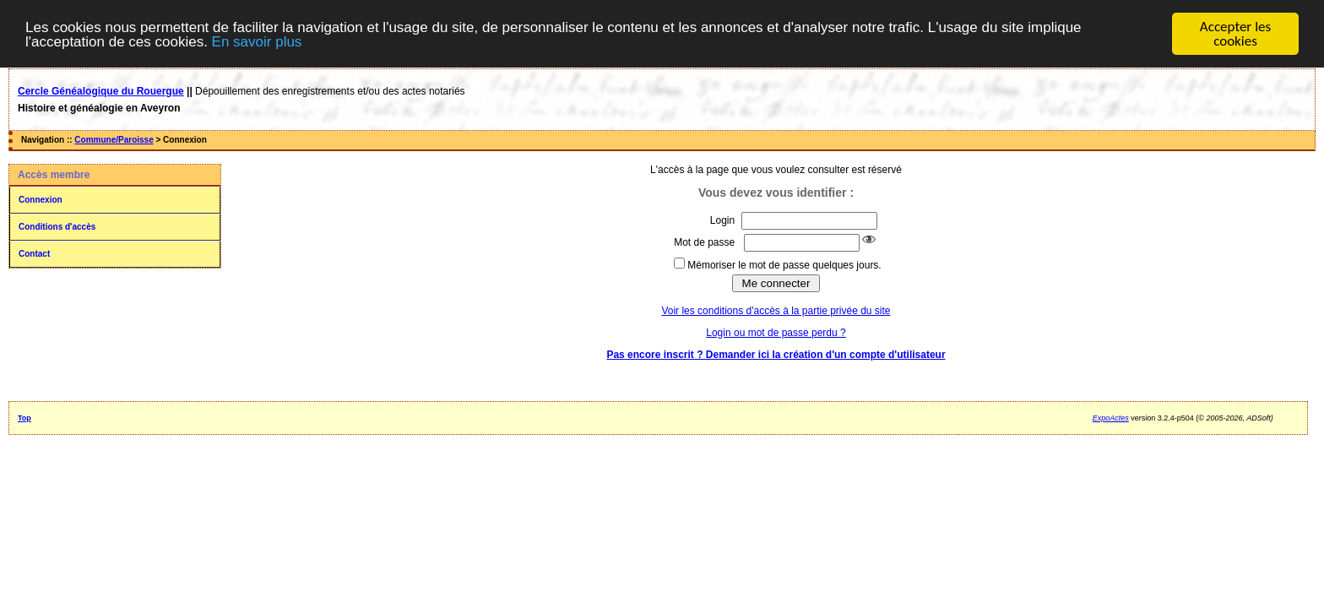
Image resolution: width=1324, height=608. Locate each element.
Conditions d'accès (57, 226)
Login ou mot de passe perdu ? (775, 332)
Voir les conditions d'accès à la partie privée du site (775, 310)
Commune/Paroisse (113, 139)
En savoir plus (257, 41)
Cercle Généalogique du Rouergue (101, 90)
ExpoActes (1111, 417)
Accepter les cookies (1235, 33)
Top (24, 417)
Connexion (40, 199)
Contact (34, 253)
